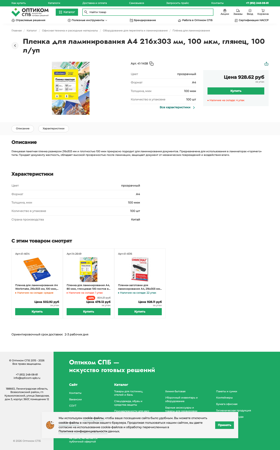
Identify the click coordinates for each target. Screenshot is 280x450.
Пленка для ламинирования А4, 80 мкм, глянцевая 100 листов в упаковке (88, 291)
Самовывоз (136, 3)
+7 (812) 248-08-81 (27, 374)
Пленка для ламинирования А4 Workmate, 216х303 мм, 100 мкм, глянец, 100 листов (36, 291)
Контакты (217, 3)
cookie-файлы (93, 418)
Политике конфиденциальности (83, 431)
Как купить (18, 3)
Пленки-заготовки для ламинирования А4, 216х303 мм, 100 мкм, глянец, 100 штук (139, 291)
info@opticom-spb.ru (27, 378)
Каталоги (54, 3)
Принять (224, 425)
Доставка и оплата (94, 3)
